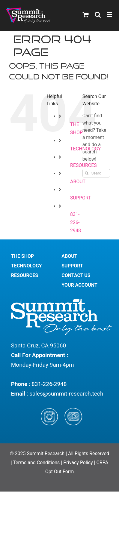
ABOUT (77, 181)
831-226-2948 (75, 222)
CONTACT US (75, 275)
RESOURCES (24, 275)
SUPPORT (80, 198)
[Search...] (96, 173)
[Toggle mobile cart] (86, 14)
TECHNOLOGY (26, 266)
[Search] (86, 173)
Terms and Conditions (37, 462)
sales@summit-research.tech (66, 393)
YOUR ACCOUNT (79, 285)
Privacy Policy (78, 462)
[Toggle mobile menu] (110, 14)
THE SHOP (22, 256)
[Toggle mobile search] (98, 14)
